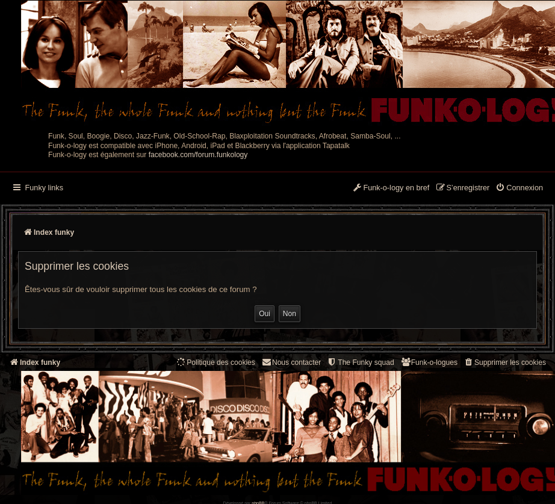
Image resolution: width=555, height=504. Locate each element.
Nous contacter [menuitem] (291, 362)
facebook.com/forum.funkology (198, 155)
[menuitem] (519, 188)
